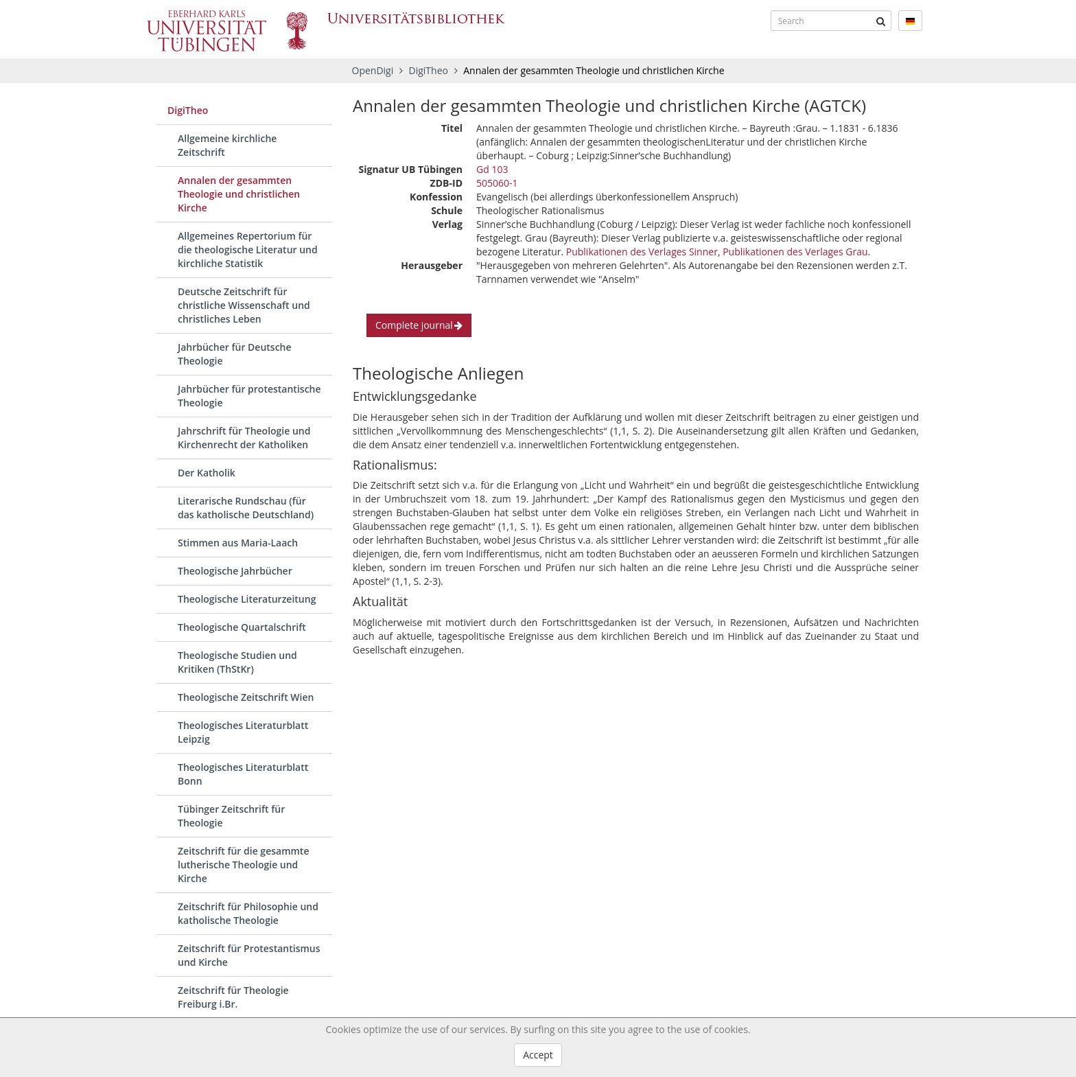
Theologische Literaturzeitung (247, 598)
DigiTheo (430, 70)
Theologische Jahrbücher (235, 570)
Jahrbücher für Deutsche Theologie (235, 353)
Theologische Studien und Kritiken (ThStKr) (237, 662)
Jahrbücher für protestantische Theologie (249, 395)
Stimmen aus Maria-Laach (238, 542)
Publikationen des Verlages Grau (795, 251)
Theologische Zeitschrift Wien (246, 697)
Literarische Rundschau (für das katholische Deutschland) (246, 507)
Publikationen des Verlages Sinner (642, 251)
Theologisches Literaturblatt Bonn (243, 774)
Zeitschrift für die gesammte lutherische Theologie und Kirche (243, 864)
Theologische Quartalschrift (242, 627)
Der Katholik (206, 472)
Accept (538, 1054)
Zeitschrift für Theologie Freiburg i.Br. (233, 997)
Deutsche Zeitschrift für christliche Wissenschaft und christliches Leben (244, 305)
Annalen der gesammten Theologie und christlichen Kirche (239, 194)
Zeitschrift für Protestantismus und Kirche (249, 955)
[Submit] (881, 20)
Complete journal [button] (419, 325)
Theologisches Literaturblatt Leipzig (243, 732)
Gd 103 (492, 169)
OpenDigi (373, 70)
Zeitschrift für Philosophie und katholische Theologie (248, 913)
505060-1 (497, 182)
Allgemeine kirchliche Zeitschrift (227, 145)
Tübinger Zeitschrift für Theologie (231, 815)
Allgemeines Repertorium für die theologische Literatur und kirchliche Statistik (248, 249)
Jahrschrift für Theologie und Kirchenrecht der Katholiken (244, 437)
